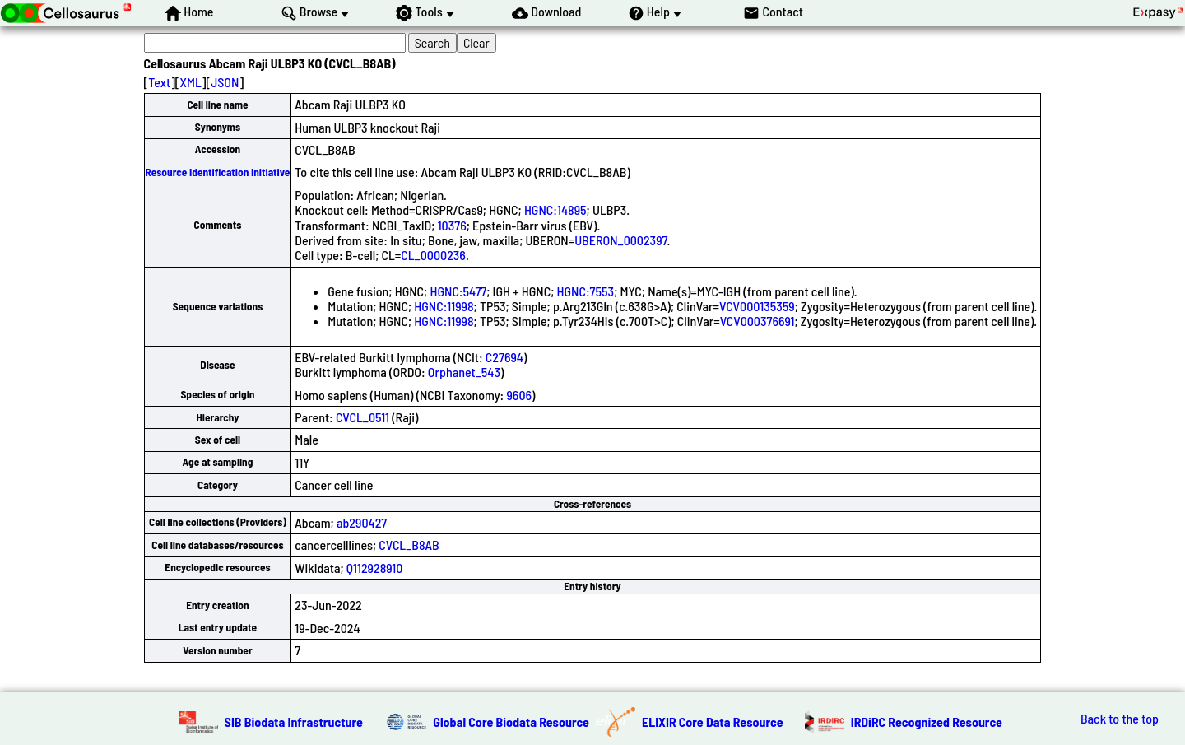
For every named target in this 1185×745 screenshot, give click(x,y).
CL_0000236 (433, 255)
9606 (519, 395)
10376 (452, 225)
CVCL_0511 (362, 417)
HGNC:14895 (555, 209)
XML (191, 82)
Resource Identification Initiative (218, 172)
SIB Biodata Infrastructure (294, 721)
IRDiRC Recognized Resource (926, 721)
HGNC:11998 (443, 306)
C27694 (504, 357)
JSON (225, 82)
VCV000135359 (757, 306)
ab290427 (362, 522)
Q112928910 (374, 567)
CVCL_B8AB (409, 544)
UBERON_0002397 (620, 240)
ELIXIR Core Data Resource (712, 721)
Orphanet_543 (464, 371)
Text (159, 82)
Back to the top (1119, 718)
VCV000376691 (757, 320)
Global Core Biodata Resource (511, 721)
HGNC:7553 (586, 291)
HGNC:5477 (458, 291)
